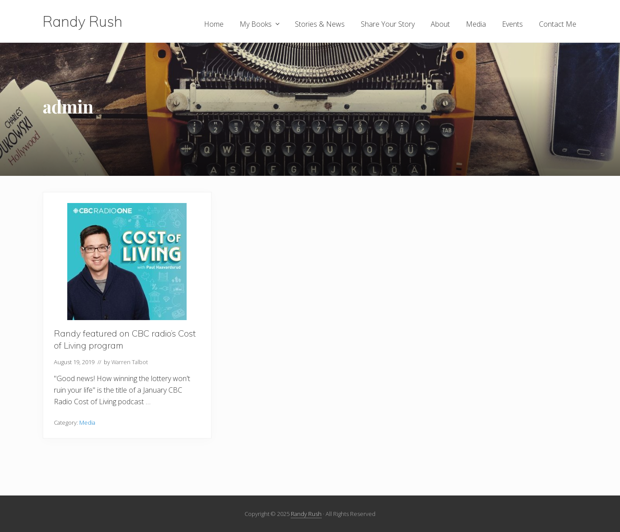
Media (87, 422)
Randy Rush (82, 21)
